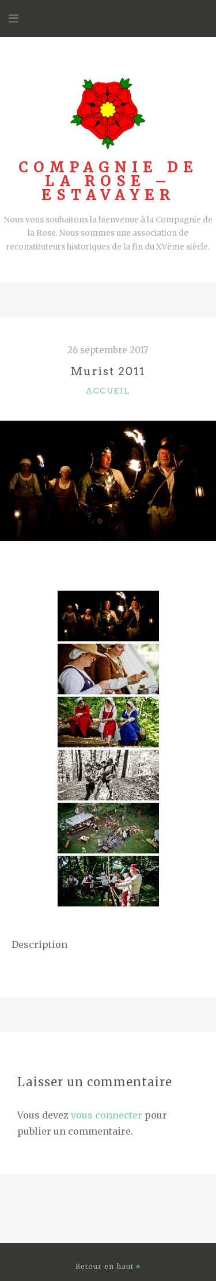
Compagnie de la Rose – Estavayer (108, 181)
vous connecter (106, 1115)
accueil (108, 390)
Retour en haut (108, 1266)
